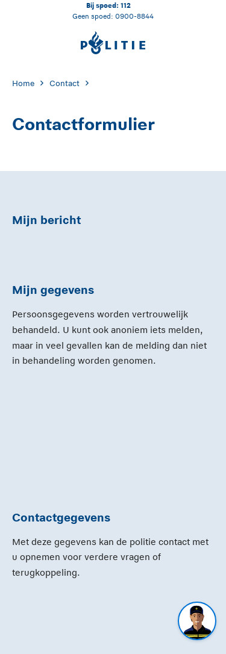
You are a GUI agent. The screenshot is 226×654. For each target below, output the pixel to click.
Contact (64, 83)
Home (23, 83)
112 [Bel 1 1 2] (126, 5)
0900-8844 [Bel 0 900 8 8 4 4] (134, 15)
